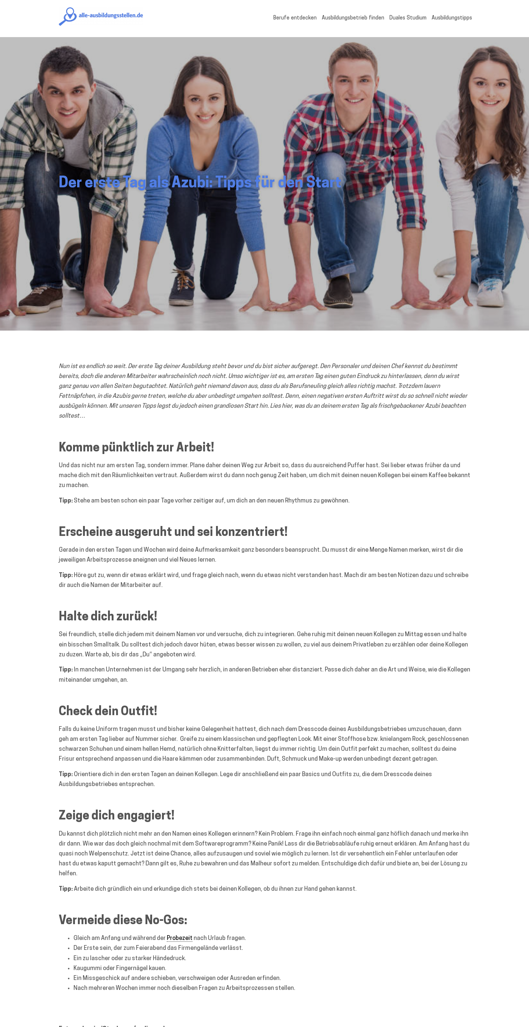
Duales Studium (408, 18)
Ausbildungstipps (452, 18)
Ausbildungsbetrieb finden (353, 18)
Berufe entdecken (295, 18)
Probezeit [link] (179, 938)
